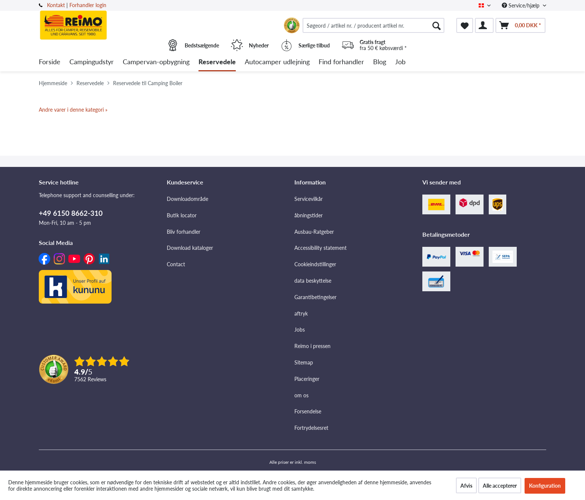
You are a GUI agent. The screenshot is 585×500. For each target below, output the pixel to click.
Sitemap (303, 362)
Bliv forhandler (183, 232)
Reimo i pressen (312, 346)
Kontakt (56, 5)
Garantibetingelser (315, 297)
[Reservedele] (217, 62)
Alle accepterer (500, 485)
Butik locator (182, 215)
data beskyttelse (312, 280)
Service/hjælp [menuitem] (521, 5)
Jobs (299, 329)
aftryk (301, 313)
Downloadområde (187, 199)
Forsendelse (307, 411)
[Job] (400, 62)
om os (301, 395)
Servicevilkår (308, 199)
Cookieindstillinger (315, 264)
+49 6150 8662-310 (71, 213)
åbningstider (308, 215)
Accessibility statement (320, 248)
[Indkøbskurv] (520, 25)
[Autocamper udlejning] (277, 62)
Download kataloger (190, 248)
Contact (176, 264)
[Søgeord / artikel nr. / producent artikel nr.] (373, 25)
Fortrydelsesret (311, 428)
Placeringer (306, 379)
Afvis (466, 485)
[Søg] (436, 25)
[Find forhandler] (341, 62)
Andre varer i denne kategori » (73, 109)
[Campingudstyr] (91, 62)
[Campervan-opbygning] (156, 62)
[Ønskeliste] (464, 25)
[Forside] (49, 62)
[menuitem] (373, 25)
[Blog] (379, 62)
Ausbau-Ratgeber (314, 232)
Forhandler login (87, 5)
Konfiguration (545, 485)
